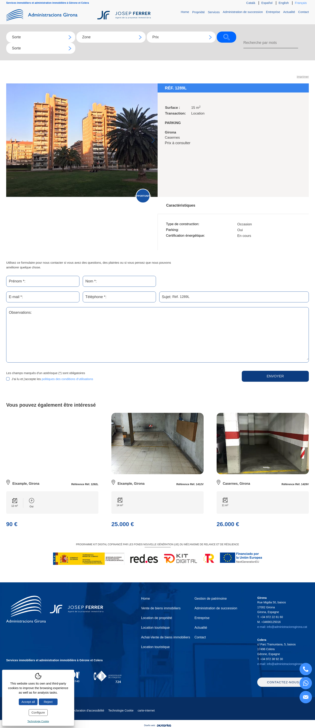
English (284, 3)
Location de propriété (156, 618)
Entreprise (273, 12)
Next (153, 140)
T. (270, 617)
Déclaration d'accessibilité (87, 711)
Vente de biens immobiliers (161, 608)
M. (269, 622)
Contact (303, 12)
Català (250, 3)
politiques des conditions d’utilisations (67, 379)
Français (301, 3)
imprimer (303, 76)
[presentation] (167, 379)
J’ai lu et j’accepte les (52, 379)
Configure (38, 712)
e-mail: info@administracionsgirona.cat (282, 627)
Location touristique (155, 627)
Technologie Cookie (120, 711)
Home (185, 12)
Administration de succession (243, 12)
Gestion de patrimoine (211, 598)
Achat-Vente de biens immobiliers (165, 637)
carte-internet (146, 711)
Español (267, 3)
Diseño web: (157, 727)
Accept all (28, 701)
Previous (10, 140)
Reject (48, 701)
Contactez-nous (283, 683)
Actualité (289, 12)
